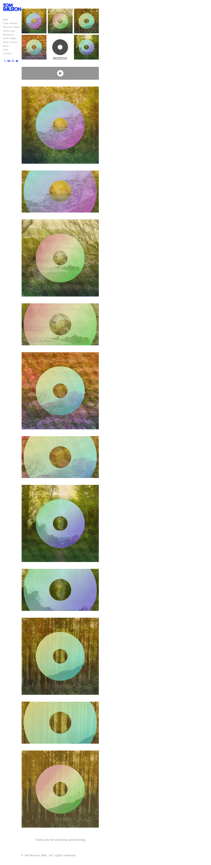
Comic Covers (10, 42)
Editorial (8, 34)
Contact (7, 53)
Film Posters (10, 23)
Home (5, 19)
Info (5, 49)
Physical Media (11, 27)
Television (9, 30)
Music (6, 46)
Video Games (9, 38)
